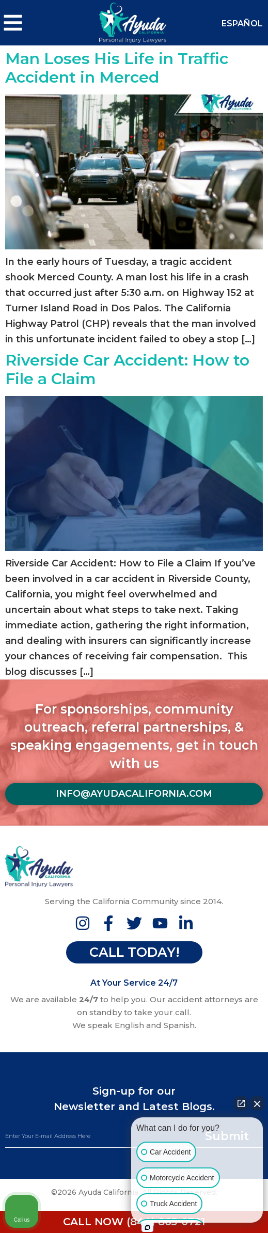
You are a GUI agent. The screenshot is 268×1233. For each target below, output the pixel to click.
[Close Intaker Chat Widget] (257, 1103)
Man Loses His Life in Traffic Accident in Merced (116, 68)
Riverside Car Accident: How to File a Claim (127, 369)
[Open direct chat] (241, 1103)
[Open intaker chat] (147, 1227)
